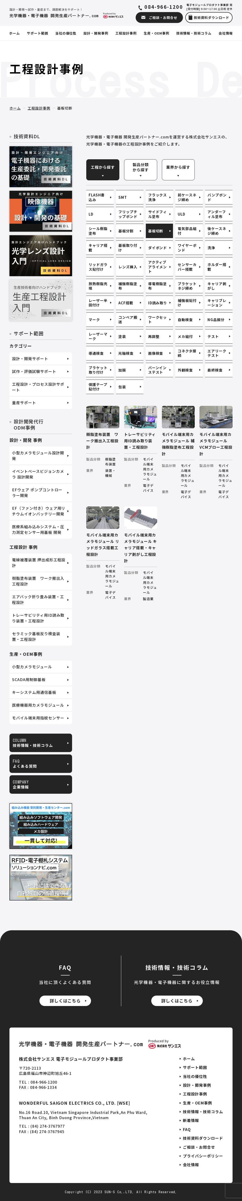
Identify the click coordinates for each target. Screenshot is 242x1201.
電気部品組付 (187, 231)
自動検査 (185, 319)
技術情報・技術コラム (203, 1111)
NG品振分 (216, 319)
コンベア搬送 (127, 319)
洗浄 (211, 247)
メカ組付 (185, 336)
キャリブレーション (216, 303)
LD (91, 214)
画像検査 (155, 353)
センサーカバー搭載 (187, 267)
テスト (213, 336)
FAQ (187, 1129)
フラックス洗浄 (157, 197)
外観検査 (185, 370)
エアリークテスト (216, 353)
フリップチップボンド (127, 214)
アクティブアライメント (157, 267)
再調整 (154, 336)
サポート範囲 (195, 1067)
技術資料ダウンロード (203, 1138)
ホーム (15, 108)
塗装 (122, 336)
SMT (122, 197)
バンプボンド (217, 197)
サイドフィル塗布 (157, 214)
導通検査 (96, 353)
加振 (122, 370)
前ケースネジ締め (187, 197)
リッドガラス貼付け (98, 267)
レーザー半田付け (98, 303)
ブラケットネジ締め (187, 286)
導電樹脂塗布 (157, 286)
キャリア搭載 (98, 248)
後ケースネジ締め (216, 231)
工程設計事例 (39, 108)
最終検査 (215, 370)
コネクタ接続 (187, 353)
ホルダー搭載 (216, 267)
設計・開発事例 (197, 1085)
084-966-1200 (163, 6)
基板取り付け (127, 248)
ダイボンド (157, 247)
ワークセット (157, 319)
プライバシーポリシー (203, 1155)
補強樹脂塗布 (127, 286)
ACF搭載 (125, 302)
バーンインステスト (157, 370)
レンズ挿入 (127, 266)
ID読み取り (157, 302)
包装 (122, 386)
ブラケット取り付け (98, 370)
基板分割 (126, 230)
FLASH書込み (97, 197)
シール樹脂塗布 (98, 231)
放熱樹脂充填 (98, 286)
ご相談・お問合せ (199, 1147)
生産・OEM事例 (197, 1102)
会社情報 (191, 1164)
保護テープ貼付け (98, 387)
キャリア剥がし (216, 286)
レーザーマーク (98, 336)
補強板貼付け (187, 303)
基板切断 (155, 230)
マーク (94, 319)
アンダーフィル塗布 (216, 214)
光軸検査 (126, 353)
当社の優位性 (195, 1076)
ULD (181, 214)
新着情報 (191, 1120)
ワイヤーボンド (187, 248)
